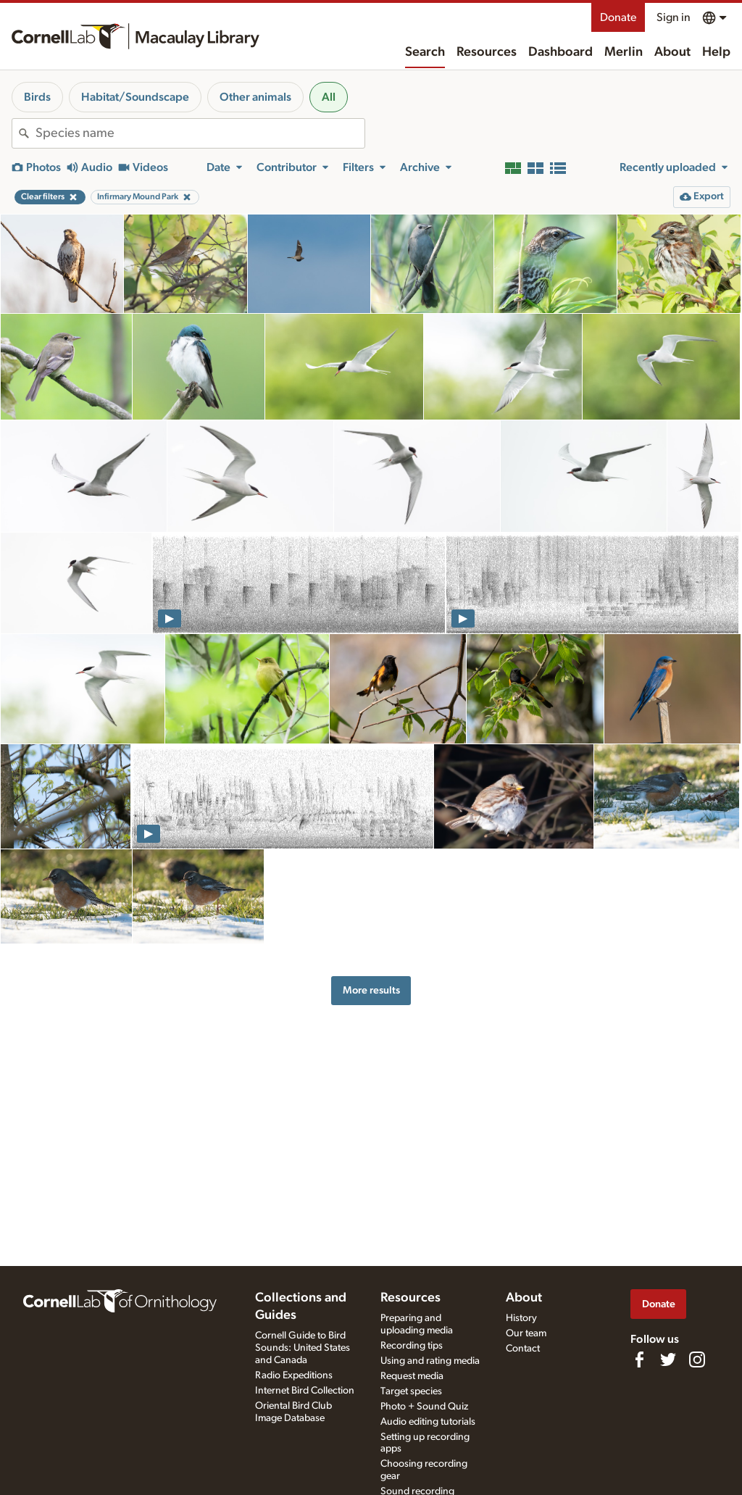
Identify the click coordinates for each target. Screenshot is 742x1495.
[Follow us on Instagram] (697, 1359)
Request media (411, 1376)
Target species (411, 1391)
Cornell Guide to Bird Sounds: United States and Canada (302, 1347)
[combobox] (200, 133)
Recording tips (411, 1346)
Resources (487, 52)
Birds (37, 97)
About (672, 52)
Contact (523, 1349)
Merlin (623, 52)
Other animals (255, 97)
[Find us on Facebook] (639, 1359)
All (328, 97)
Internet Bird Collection (304, 1391)
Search (425, 52)
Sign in (673, 17)
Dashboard (560, 52)
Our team (526, 1333)
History (521, 1318)
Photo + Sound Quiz (424, 1407)
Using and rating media (430, 1361)
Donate (618, 17)
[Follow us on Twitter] (668, 1359)
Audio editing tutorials (427, 1422)
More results (371, 990)
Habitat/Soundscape (135, 97)
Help (716, 52)
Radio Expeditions (294, 1375)
